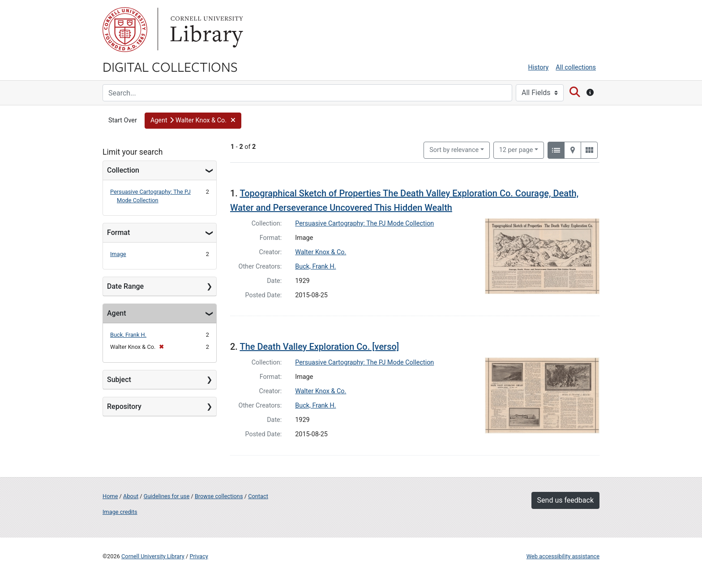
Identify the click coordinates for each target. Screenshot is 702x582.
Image (118, 254)
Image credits (120, 511)
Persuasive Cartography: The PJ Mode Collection (364, 223)
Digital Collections (170, 66)
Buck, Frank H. (128, 334)
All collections (576, 67)
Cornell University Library (152, 556)
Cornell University (125, 29)
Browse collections (219, 496)
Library (205, 29)
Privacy (198, 556)
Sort (454, 150)
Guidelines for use (166, 496)
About (130, 496)
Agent (116, 313)
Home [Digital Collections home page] (110, 496)
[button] (193, 121)
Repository (124, 406)
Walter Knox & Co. (320, 252)
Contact (258, 496)
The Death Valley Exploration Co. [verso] (319, 346)
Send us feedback (565, 500)
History (538, 67)
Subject (119, 379)
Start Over (122, 120)
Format (118, 232)
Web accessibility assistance (562, 556)
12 (516, 149)
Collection (123, 170)
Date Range (125, 286)
